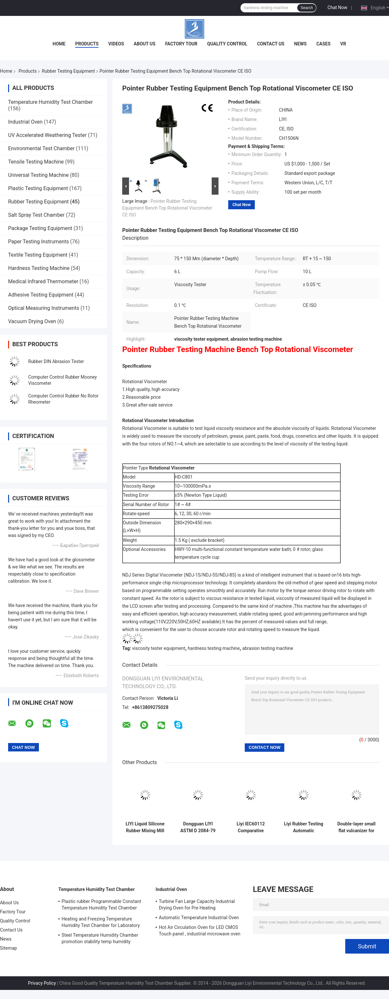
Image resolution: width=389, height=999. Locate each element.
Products (87, 43)
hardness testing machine (214, 648)
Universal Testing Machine (38, 175)
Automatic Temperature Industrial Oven (199, 917)
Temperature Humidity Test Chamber (50, 102)
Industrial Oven (25, 122)
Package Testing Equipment (40, 228)
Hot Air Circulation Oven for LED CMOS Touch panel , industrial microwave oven (200, 930)
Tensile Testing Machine (36, 162)
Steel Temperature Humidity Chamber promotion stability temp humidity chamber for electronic (100, 939)
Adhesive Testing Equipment (40, 295)
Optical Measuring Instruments (43, 308)
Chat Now (337, 7)
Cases (323, 43)
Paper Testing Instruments (38, 241)
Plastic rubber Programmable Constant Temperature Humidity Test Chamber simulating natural (101, 905)
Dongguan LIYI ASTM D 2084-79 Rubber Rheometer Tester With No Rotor (198, 827)
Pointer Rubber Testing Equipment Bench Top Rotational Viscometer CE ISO (167, 208)
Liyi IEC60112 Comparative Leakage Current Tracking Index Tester (251, 827)
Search (307, 8)
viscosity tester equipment (158, 648)
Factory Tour (181, 43)
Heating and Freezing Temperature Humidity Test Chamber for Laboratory (101, 922)
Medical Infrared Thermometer (43, 281)
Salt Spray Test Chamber (36, 215)
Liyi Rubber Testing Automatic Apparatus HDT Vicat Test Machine (303, 827)
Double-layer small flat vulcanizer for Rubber (356, 827)
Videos (116, 43)
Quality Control (227, 43)
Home (59, 43)
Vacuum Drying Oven (32, 321)
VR (343, 43)
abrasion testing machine (267, 648)
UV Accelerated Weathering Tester (47, 135)
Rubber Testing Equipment (68, 71)
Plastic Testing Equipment (38, 188)
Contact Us (270, 43)
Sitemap (8, 948)
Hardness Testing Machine (38, 268)
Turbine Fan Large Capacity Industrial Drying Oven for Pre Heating (197, 904)
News (300, 43)
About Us (145, 43)
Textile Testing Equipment (37, 255)
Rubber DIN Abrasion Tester (56, 361)
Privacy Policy (42, 983)
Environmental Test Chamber (41, 148)
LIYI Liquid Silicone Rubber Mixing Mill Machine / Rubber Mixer (144, 827)
